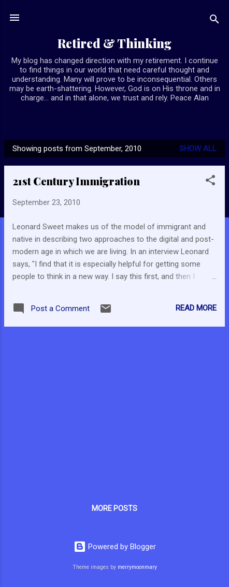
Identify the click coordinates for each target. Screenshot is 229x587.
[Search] (214, 21)
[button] (210, 182)
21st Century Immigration (76, 181)
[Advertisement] (114, 407)
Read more (196, 308)
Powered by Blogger (115, 546)
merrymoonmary (137, 567)
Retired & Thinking (114, 43)
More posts (114, 508)
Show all (198, 148)
